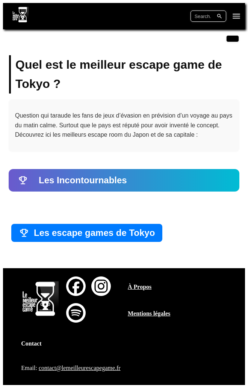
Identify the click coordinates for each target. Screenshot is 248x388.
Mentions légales (149, 313)
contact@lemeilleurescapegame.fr (80, 368)
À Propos (139, 287)
